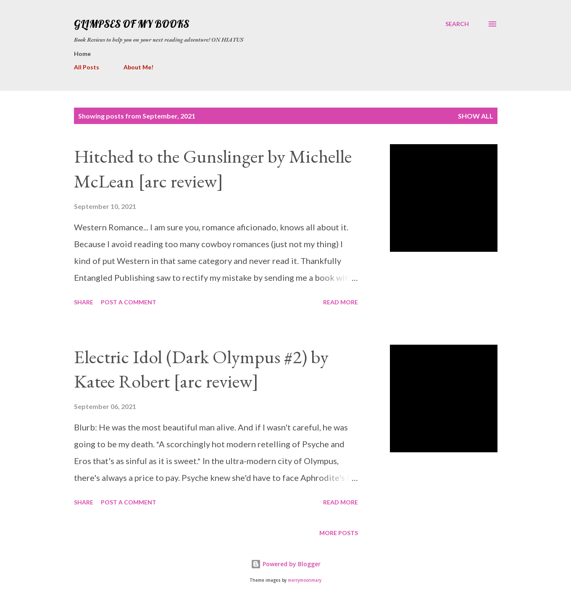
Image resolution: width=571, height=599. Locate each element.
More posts (338, 532)
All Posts (86, 67)
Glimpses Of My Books (131, 23)
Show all (475, 116)
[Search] (457, 23)
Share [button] (83, 302)
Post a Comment (128, 302)
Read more (340, 302)
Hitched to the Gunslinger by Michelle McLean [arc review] (213, 168)
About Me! (138, 67)
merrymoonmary (304, 580)
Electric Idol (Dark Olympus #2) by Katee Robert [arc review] (201, 369)
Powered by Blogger (286, 564)
